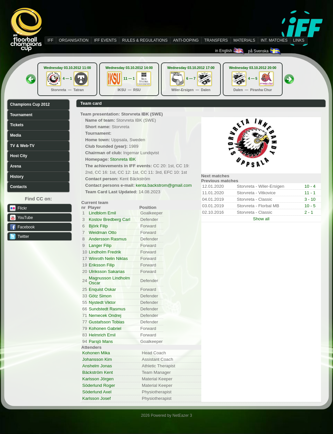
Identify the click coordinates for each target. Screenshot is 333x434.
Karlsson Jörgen (97, 378)
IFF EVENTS (105, 40)
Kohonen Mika (96, 352)
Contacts (18, 186)
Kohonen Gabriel (105, 328)
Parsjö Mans (101, 341)
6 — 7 (190, 78)
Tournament (21, 115)
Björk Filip (98, 226)
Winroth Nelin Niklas (108, 258)
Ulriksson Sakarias (107, 271)
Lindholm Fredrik (105, 252)
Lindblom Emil (102, 212)
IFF (50, 40)
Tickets (16, 125)
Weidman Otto (102, 232)
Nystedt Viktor (102, 302)
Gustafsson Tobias (106, 321)
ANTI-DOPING (186, 40)
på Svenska (265, 51)
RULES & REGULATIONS (144, 40)
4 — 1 (67, 78)
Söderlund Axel (97, 391)
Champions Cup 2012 (30, 104)
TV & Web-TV (22, 145)
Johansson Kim (97, 359)
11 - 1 (309, 192)
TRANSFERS (216, 40)
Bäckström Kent (97, 372)
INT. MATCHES (274, 40)
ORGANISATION (73, 40)
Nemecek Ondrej (105, 315)
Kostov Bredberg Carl (109, 219)
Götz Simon (100, 295)
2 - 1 (308, 212)
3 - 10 (309, 199)
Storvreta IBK (123, 159)
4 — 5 (252, 78)
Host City (18, 156)
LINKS (298, 40)
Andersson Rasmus (108, 239)
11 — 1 (129, 78)
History (16, 176)
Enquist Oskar (102, 289)
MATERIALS (244, 40)
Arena (15, 166)
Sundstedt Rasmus (107, 308)
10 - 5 (309, 205)
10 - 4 (309, 186)
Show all (261, 218)
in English (230, 50)
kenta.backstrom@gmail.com (164, 185)
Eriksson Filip (101, 265)
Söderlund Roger (98, 385)
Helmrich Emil (102, 334)
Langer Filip (100, 245)
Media (15, 135)
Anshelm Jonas (97, 365)
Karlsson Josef (96, 398)
